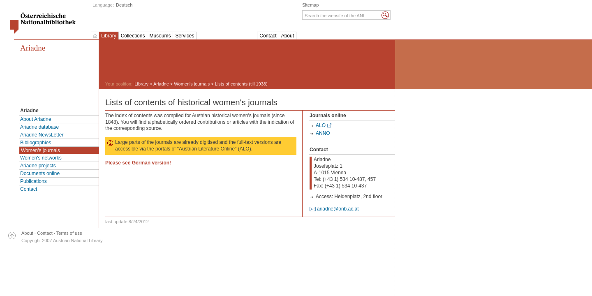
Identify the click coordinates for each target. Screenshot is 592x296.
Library (108, 36)
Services (184, 36)
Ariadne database (39, 127)
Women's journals (40, 150)
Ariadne (32, 48)
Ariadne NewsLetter (41, 135)
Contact (267, 36)
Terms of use (69, 233)
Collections (133, 36)
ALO (321, 125)
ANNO (323, 133)
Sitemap (310, 4)
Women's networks (41, 158)
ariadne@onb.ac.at (338, 209)
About (287, 36)
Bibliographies (35, 143)
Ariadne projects (38, 166)
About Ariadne (35, 119)
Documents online (40, 173)
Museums (160, 36)
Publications (33, 181)
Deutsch (124, 4)
